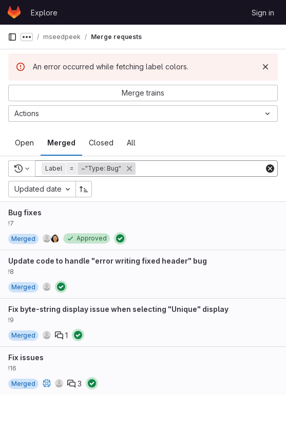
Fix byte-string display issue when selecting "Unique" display (118, 309)
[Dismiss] (265, 67)
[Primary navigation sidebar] (12, 37)
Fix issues (26, 357)
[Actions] (143, 113)
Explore (44, 12)
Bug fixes (25, 212)
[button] (90, 168)
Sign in (263, 12)
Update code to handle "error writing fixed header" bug (107, 260)
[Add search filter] (201, 168)
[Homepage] (14, 12)
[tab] (24, 143)
